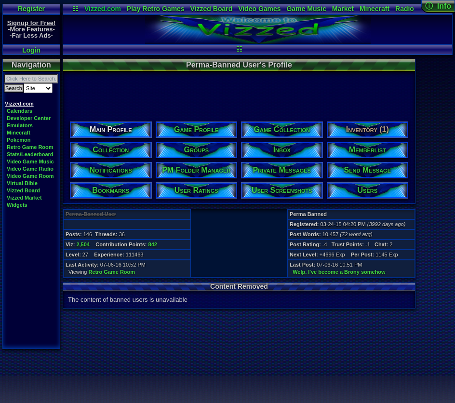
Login (31, 50)
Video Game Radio (30, 169)
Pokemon (19, 140)
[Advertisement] (238, 93)
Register (31, 9)
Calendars (19, 111)
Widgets (17, 205)
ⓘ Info (438, 6)
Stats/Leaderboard (30, 154)
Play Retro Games (156, 9)
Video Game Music (30, 161)
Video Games (259, 9)
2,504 (83, 244)
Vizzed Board (211, 9)
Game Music (306, 9)
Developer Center (29, 118)
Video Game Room (30, 176)
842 (152, 244)
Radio (404, 9)
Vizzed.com (102, 9)
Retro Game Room (30, 147)
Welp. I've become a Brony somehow (339, 272)
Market (343, 9)
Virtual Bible (22, 183)
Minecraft (374, 9)
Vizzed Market (24, 198)
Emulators (20, 125)
